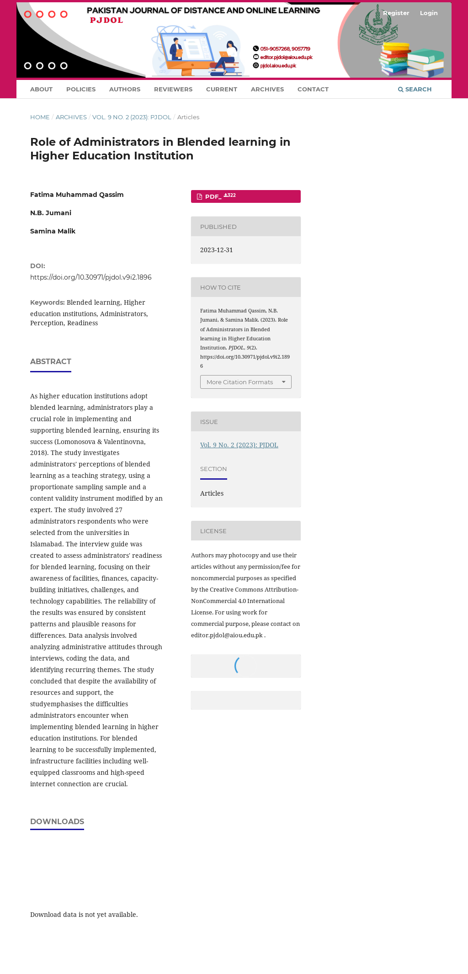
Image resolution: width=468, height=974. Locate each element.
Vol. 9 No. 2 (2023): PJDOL (131, 117)
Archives (267, 89)
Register (396, 12)
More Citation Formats (240, 382)
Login (429, 12)
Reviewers (173, 89)
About (41, 89)
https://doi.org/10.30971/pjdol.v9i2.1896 (91, 277)
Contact (313, 89)
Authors (124, 89)
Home (40, 117)
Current (221, 89)
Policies (81, 89)
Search (415, 89)
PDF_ (219, 197)
